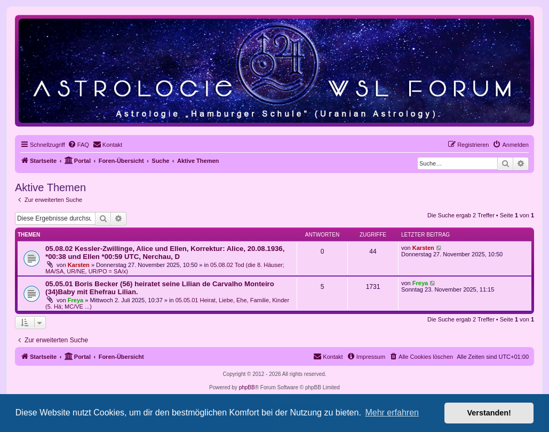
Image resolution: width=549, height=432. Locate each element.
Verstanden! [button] (489, 413)
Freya (75, 300)
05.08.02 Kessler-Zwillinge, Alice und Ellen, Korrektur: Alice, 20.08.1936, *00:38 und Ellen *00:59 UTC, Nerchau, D (164, 253)
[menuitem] (78, 144)
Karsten (79, 265)
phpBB (247, 387)
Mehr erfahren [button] (392, 412)
